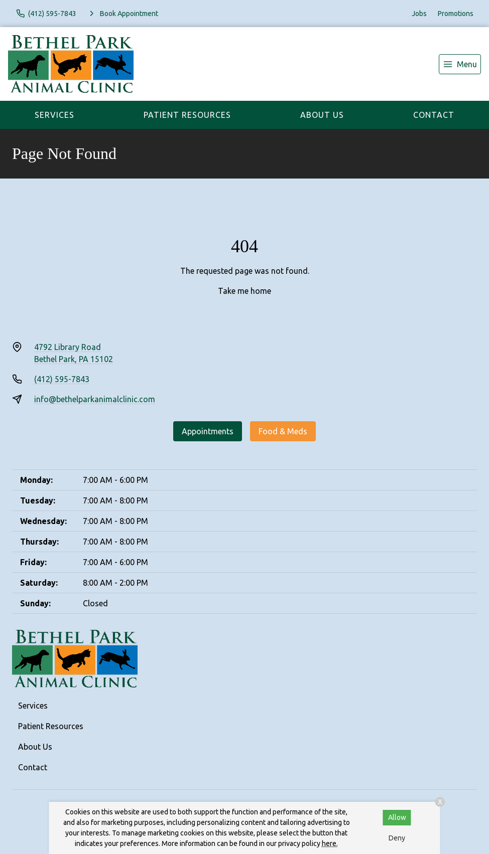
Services (54, 114)
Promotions (455, 14)
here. (330, 843)
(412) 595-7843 (61, 379)
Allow (397, 817)
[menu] (460, 64)
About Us (322, 114)
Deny (397, 838)
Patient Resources (187, 114)
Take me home (244, 290)
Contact (433, 114)
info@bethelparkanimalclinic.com (94, 399)
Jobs (419, 14)
